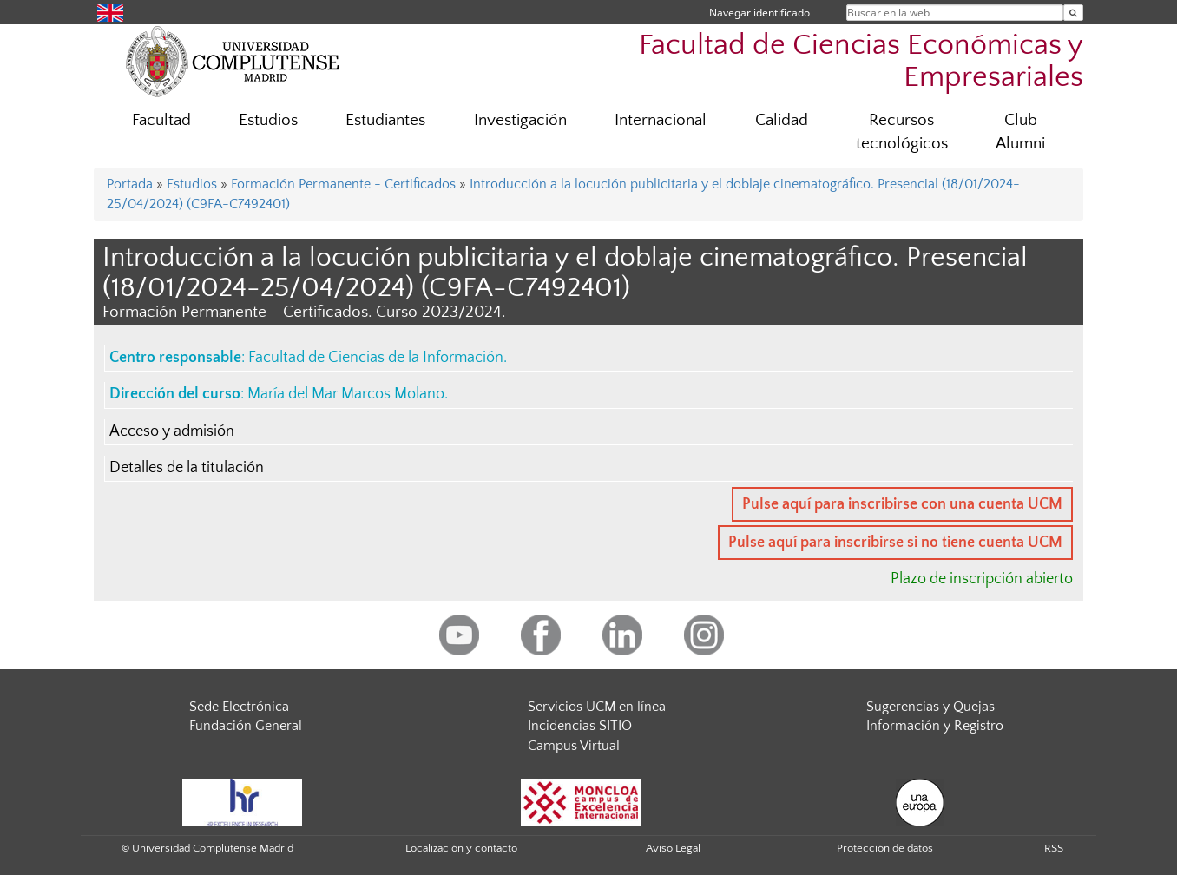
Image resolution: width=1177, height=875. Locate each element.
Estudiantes (385, 120)
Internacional (661, 120)
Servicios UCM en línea (597, 706)
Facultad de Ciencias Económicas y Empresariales (861, 62)
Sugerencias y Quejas (930, 706)
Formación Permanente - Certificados (343, 184)
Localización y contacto (461, 848)
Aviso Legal (673, 848)
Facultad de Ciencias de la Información (375, 357)
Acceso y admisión (171, 431)
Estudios (268, 120)
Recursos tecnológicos (902, 132)
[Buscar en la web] (1073, 12)
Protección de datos (885, 848)
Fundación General (245, 726)
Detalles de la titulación (186, 468)
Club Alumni (1020, 132)
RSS (1053, 848)
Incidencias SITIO (580, 726)
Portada (130, 184)
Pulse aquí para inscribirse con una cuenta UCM (902, 504)
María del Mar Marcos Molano (345, 394)
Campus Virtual (574, 745)
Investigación (520, 120)
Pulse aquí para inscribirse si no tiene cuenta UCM (895, 542)
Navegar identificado (759, 12)
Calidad (781, 120)
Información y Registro (934, 726)
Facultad (161, 120)
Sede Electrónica (239, 706)
